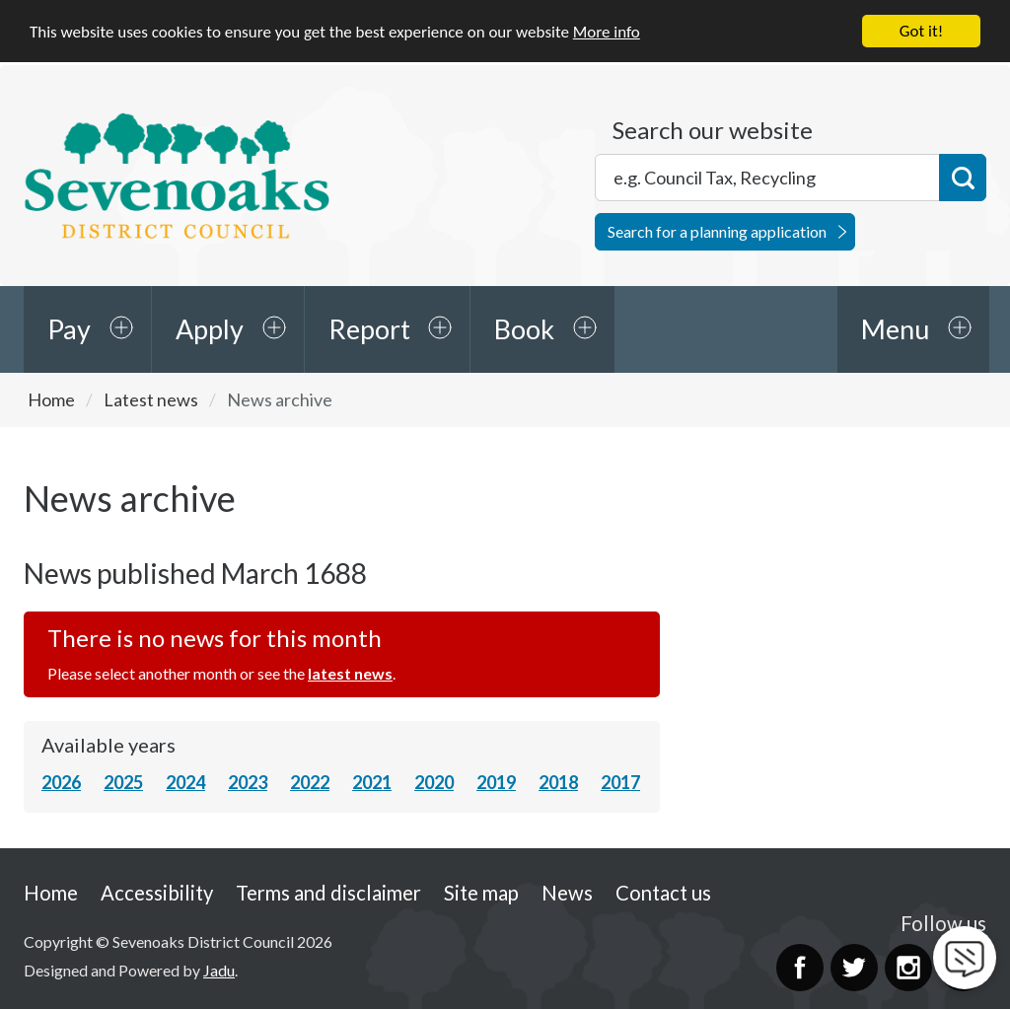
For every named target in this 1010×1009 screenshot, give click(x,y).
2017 (620, 782)
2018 (558, 782)
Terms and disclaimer (328, 892)
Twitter (854, 967)
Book (524, 329)
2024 (185, 782)
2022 (309, 782)
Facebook (800, 967)
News (567, 892)
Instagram (908, 967)
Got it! (921, 31)
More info (606, 32)
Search (962, 177)
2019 (496, 782)
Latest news (151, 399)
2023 (247, 782)
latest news (350, 673)
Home (51, 399)
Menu (895, 329)
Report (369, 329)
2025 (123, 782)
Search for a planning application (717, 231)
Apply (210, 329)
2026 (61, 782)
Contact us (663, 892)
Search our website (713, 130)
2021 (372, 782)
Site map (481, 892)
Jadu (219, 970)
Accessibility (157, 892)
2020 (434, 782)
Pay (69, 329)
